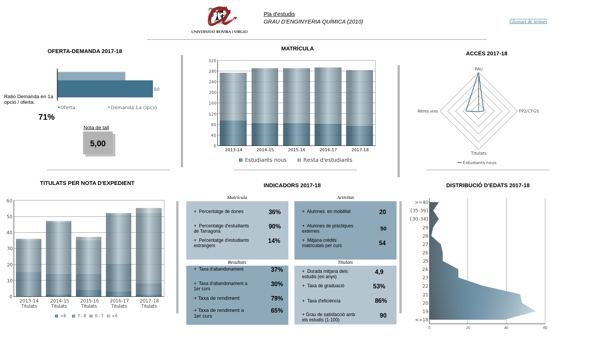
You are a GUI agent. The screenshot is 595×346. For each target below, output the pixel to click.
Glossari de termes (528, 21)
